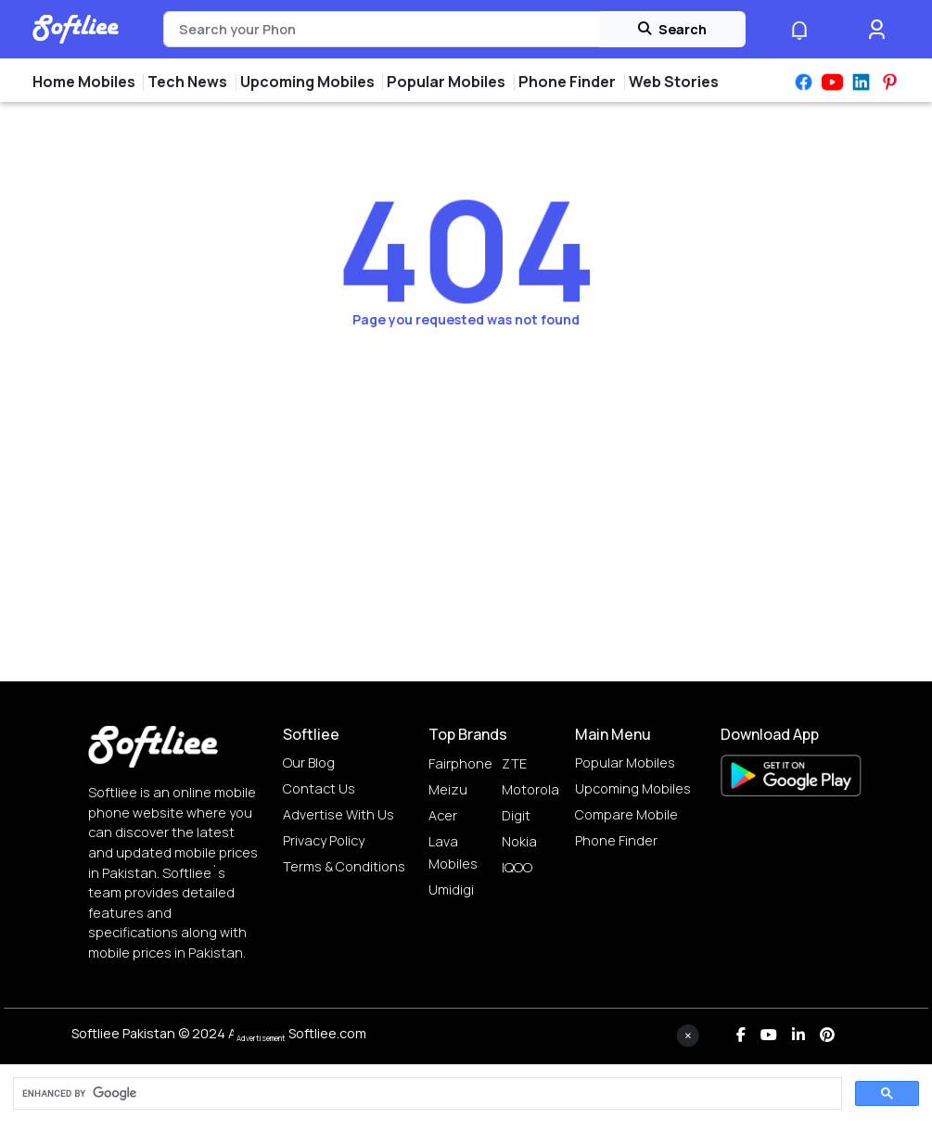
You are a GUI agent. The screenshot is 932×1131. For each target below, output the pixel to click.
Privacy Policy (323, 840)
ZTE (514, 763)
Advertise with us (338, 814)
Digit (516, 815)
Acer (442, 815)
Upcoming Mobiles (633, 788)
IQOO (517, 867)
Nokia (519, 841)
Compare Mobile (626, 814)
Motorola (530, 789)
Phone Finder (616, 840)
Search (672, 29)
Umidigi (451, 889)
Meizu (447, 789)
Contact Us (319, 788)
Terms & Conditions (344, 866)
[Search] (381, 29)
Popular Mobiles (625, 762)
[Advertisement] (466, 1089)
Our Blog (309, 762)
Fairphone (460, 763)
